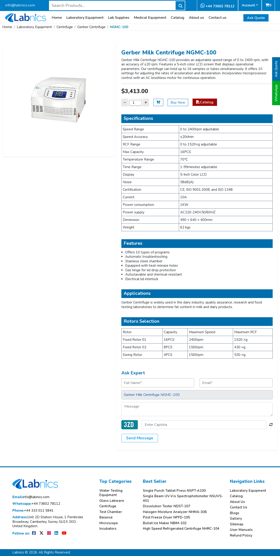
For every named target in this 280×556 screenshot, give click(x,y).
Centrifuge (65, 27)
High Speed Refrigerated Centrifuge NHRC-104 (181, 528)
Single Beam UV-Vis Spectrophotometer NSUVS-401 (183, 498)
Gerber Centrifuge (91, 27)
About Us (237, 502)
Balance (106, 517)
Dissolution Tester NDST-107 (166, 506)
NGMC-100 (119, 27)
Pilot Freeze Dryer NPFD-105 (166, 517)
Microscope (108, 523)
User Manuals (241, 530)
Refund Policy (241, 535)
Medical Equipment (150, 17)
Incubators (108, 528)
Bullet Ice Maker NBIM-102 (165, 523)
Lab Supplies (118, 17)
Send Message (139, 438)
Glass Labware (111, 501)
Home (57, 17)
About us (196, 17)
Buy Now (178, 102)
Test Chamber (110, 512)
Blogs (234, 513)
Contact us (217, 17)
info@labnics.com (20, 5)
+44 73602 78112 (217, 5)
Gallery (236, 518)
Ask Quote (256, 17)
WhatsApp (276, 93)
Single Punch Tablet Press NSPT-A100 (174, 491)
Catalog (177, 17)
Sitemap (236, 524)
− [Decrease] (124, 102)
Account (248, 5)
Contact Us (238, 507)
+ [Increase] (145, 102)
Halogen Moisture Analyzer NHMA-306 (175, 512)
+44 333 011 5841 (33, 510)
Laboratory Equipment (84, 17)
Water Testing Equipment (110, 493)
